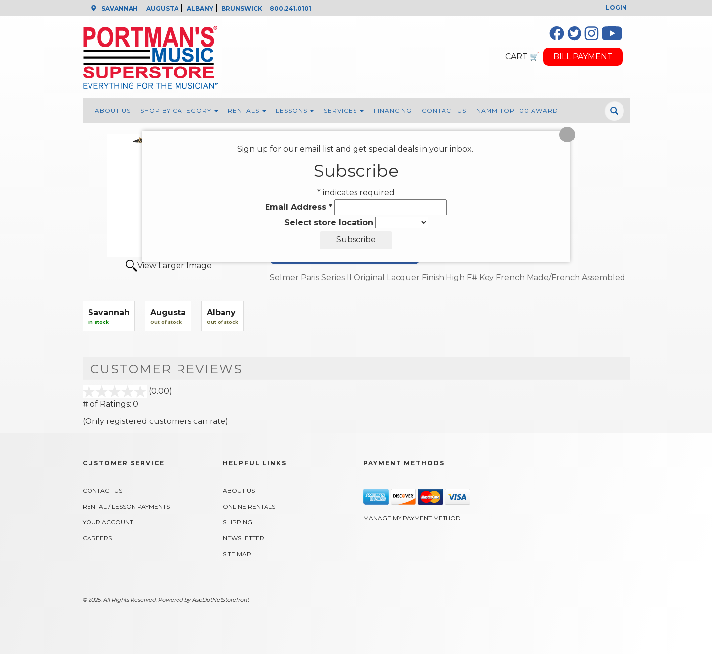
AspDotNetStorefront (220, 599)
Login (616, 7)
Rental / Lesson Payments (126, 506)
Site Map (237, 554)
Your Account (108, 522)
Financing (393, 110)
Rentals (247, 110)
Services (344, 110)
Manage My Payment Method (412, 518)
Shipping (237, 522)
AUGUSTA (162, 8)
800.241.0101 (290, 8)
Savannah (109, 312)
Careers (97, 538)
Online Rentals (249, 506)
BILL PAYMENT (583, 56)
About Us (113, 110)
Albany (221, 312)
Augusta (168, 312)
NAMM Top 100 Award (517, 110)
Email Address (298, 207)
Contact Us (444, 110)
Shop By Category (179, 110)
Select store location (328, 222)
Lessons (295, 110)
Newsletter (243, 538)
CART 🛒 (522, 56)
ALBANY (200, 8)
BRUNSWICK (242, 8)
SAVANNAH (119, 8)
